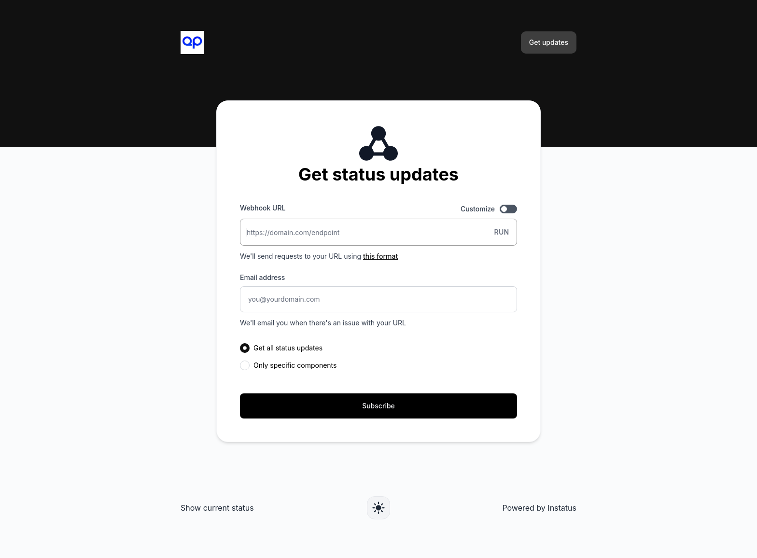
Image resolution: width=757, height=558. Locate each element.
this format (380, 256)
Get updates (548, 42)
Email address (262, 277)
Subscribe (378, 406)
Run (501, 232)
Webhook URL (262, 208)
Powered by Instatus (539, 508)
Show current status (217, 508)
